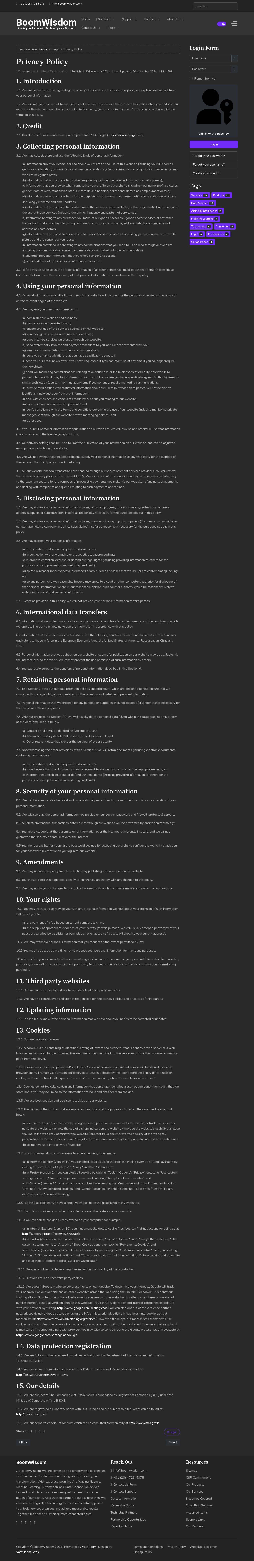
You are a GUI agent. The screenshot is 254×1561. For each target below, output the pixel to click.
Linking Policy (142, 1552)
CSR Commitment (198, 1478)
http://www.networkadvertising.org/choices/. (67, 1319)
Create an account (206, 173)
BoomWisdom (46, 22)
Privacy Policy (176, 1547)
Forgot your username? (209, 164)
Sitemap (191, 1470)
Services (199, 195)
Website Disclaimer (203, 1547)
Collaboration (202, 242)
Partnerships (218, 234)
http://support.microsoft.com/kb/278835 (50, 1234)
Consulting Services (199, 1505)
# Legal (172, 1432)
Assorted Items (197, 1512)
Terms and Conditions (148, 1547)
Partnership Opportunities (128, 1519)
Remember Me (204, 78)
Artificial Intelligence (206, 211)
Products (221, 195)
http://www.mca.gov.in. (31, 1414)
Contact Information (124, 1498)
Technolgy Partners (124, 1512)
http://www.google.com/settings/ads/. (83, 1308)
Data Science (202, 203)
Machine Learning (204, 219)
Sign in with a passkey (213, 111)
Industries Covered (199, 1498)
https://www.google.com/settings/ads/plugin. (47, 1335)
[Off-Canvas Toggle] (234, 24)
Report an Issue (121, 1526)
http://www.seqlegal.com (125, 135)
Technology (201, 226)
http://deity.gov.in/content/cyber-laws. (42, 1375)
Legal (34, 71)
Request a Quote (122, 1505)
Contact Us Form (124, 1484)
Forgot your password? (209, 156)
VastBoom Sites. (27, 1552)
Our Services (194, 1491)
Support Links (195, 1519)
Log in (214, 144)
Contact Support (123, 1491)
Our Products (195, 1484)
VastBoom (89, 1547)
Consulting (225, 226)
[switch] (221, 24)
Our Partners (195, 1526)
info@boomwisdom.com (67, 4)
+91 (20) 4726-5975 (31, 4)
